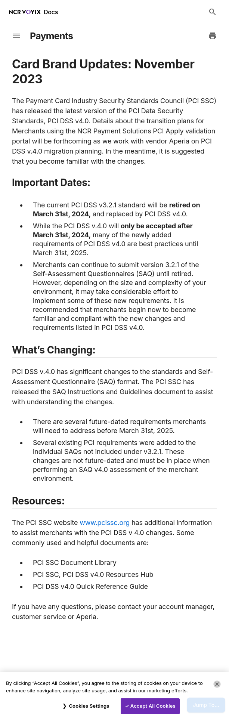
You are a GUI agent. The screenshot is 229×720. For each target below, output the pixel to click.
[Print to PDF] (212, 35)
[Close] (217, 684)
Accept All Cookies (153, 706)
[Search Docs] (212, 11)
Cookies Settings (89, 706)
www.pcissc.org (105, 522)
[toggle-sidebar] (16, 35)
